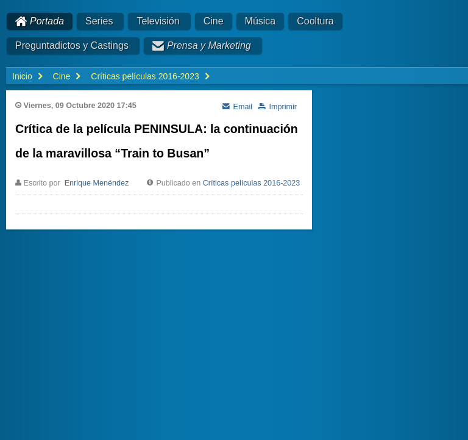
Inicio (22, 76)
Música (260, 21)
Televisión (157, 21)
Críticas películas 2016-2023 (251, 183)
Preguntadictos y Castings (72, 45)
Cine (214, 21)
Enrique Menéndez (97, 183)
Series (99, 21)
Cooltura (315, 21)
